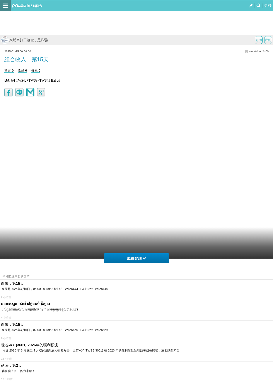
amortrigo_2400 (259, 51)
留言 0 (9, 70)
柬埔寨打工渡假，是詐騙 (24, 40)
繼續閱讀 (136, 258)
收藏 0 (22, 70)
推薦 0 (36, 70)
